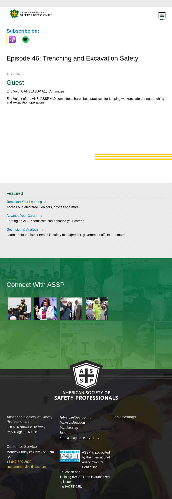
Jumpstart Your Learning (24, 202)
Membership (69, 427)
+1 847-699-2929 (19, 462)
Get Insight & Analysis (22, 229)
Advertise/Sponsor (73, 417)
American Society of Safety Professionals (31, 15)
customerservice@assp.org (26, 466)
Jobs (63, 433)
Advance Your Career (22, 215)
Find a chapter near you (77, 438)
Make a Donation (72, 422)
